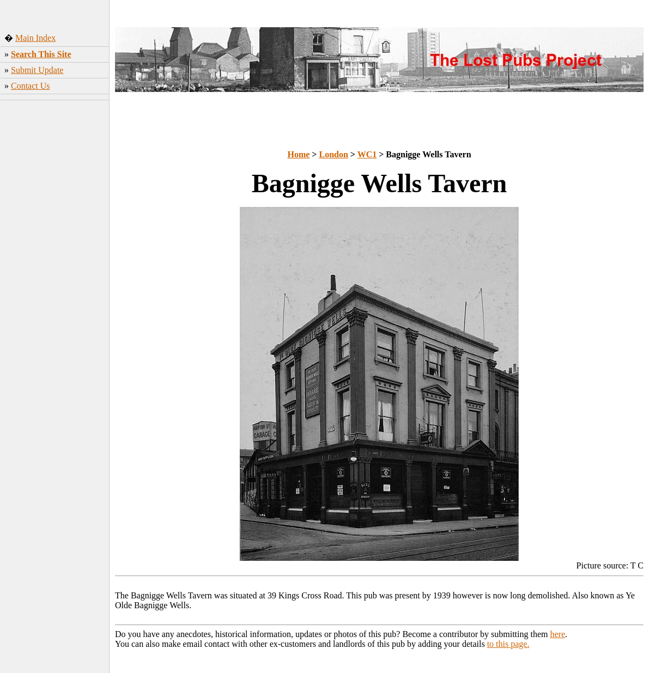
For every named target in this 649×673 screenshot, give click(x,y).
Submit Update (37, 70)
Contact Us (30, 85)
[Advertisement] (55, 275)
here (558, 634)
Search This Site (41, 54)
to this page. (508, 643)
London (333, 154)
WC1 (367, 154)
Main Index (35, 37)
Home (298, 154)
